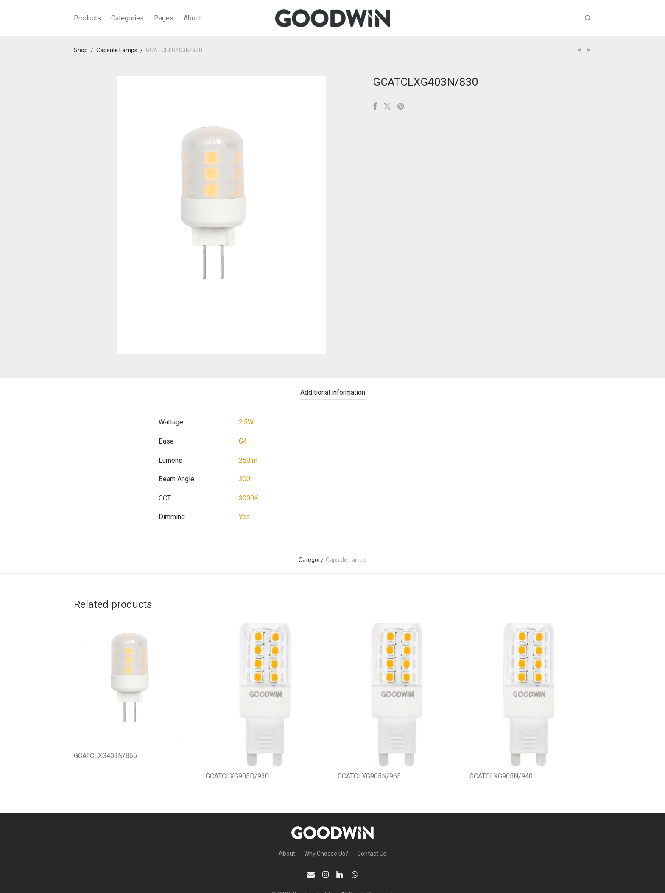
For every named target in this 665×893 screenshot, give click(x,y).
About (192, 18)
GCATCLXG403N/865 (105, 756)
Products (87, 18)
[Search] (587, 18)
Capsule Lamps (116, 50)
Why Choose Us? (326, 853)
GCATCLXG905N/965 (369, 776)
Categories (127, 18)
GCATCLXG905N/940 (501, 776)
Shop (81, 50)
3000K (248, 498)
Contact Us (371, 853)
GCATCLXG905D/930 (237, 776)
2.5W (246, 422)
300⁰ (246, 479)
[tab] (332, 393)
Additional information (332, 392)
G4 (243, 441)
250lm (248, 460)
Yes (244, 517)
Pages (163, 18)
